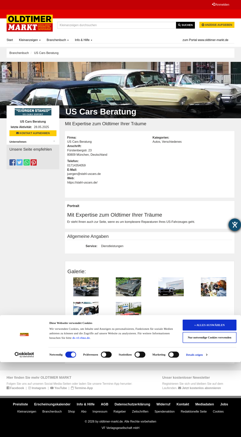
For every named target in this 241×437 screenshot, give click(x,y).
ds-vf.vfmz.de (81, 412)
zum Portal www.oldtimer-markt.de (205, 40)
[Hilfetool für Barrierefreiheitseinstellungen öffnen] (235, 224)
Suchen (185, 25)
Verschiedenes (172, 141)
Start (10, 40)
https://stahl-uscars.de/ (82, 182)
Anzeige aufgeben (217, 24)
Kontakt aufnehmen (33, 133)
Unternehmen (17, 141)
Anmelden (220, 4)
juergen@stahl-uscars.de (84, 173)
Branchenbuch (58, 40)
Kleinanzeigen (30, 40)
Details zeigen (194, 429)
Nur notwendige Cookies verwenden (209, 412)
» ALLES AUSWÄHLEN (209, 399)
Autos (156, 141)
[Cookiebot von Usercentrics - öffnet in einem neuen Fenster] (24, 429)
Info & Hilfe (83, 40)
